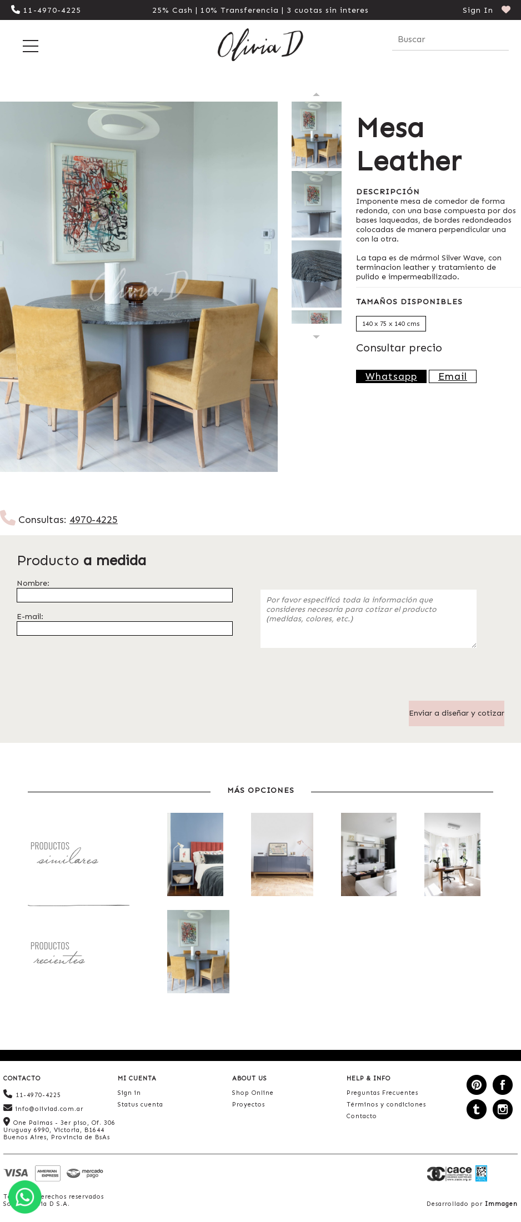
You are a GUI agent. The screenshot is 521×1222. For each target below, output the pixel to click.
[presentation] (344, 679)
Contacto (362, 1116)
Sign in (129, 1093)
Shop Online (253, 1093)
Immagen (501, 1204)
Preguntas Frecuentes (382, 1093)
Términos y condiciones (386, 1104)
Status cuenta (140, 1104)
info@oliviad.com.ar (43, 1108)
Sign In (478, 10)
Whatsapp (391, 376)
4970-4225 (93, 520)
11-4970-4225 (46, 10)
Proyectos (248, 1104)
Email (452, 376)
